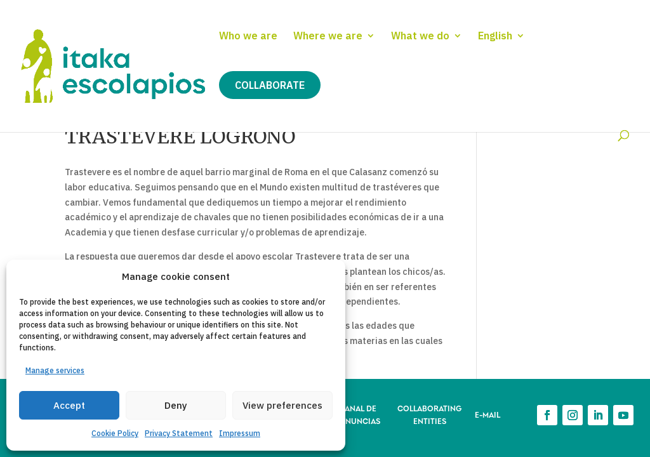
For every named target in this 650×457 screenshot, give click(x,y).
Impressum (239, 433)
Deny (175, 405)
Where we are (327, 36)
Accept (69, 405)
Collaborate (270, 85)
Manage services (54, 370)
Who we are (248, 36)
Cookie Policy (114, 433)
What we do (420, 36)
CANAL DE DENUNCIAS (357, 414)
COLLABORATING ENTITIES (429, 414)
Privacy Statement (179, 433)
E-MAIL (487, 414)
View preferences (282, 405)
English (495, 36)
